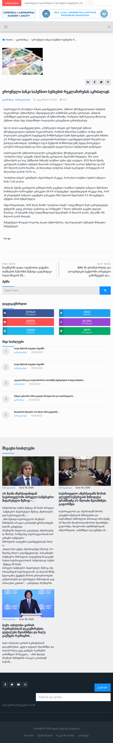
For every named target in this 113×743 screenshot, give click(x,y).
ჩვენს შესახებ (45, 735)
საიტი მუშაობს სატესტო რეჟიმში (29, 348)
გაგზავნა (102, 687)
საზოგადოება (22, 99)
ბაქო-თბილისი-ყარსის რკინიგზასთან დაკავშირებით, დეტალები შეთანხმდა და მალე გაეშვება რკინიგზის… (23, 630)
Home (9, 39)
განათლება (19, 384)
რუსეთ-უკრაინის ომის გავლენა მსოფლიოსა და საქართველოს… (44, 396)
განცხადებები (20, 352)
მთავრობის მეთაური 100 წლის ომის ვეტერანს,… (37, 412)
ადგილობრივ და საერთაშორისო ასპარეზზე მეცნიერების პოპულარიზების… (49, 380)
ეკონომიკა (22, 39)
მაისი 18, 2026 (26, 487)
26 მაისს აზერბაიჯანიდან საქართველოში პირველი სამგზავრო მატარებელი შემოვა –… (28, 497)
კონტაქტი (83, 735)
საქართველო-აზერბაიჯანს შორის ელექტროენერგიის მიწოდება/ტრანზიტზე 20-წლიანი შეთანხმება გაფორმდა (82, 499)
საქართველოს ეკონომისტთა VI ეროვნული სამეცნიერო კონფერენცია (59, 3)
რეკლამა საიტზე (65, 735)
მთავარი (29, 735)
